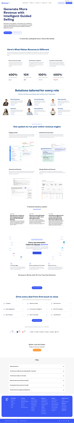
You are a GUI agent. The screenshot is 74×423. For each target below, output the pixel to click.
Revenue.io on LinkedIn (59, 421)
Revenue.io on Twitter (64, 421)
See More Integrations (37, 287)
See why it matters (37, 252)
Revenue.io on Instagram (66, 421)
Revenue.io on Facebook (61, 421)
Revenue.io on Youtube (68, 421)
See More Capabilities (37, 320)
